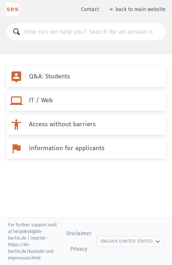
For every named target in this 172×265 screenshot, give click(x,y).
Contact (90, 9)
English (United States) (130, 241)
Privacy (78, 249)
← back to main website (137, 9)
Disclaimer (78, 233)
